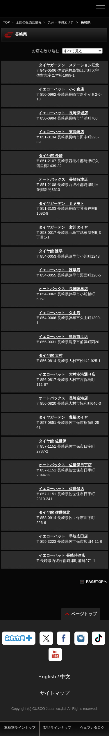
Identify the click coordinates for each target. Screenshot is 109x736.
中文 (65, 676)
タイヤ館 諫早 (50, 251)
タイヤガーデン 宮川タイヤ (63, 227)
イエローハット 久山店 (59, 313)
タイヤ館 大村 (50, 355)
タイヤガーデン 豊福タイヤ (63, 417)
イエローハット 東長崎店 (61, 132)
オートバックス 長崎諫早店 (63, 289)
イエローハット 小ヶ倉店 (61, 89)
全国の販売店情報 (29, 22)
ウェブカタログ (92, 728)
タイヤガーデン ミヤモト (61, 203)
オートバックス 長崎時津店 (63, 179)
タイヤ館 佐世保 (52, 441)
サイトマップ (54, 693)
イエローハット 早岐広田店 (63, 536)
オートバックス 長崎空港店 (63, 398)
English (47, 676)
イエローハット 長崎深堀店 (63, 113)
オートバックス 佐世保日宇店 (65, 465)
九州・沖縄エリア (61, 22)
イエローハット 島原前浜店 (63, 336)
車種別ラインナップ (19, 728)
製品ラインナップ (57, 728)
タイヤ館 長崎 (50, 155)
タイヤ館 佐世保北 (54, 512)
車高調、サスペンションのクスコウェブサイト (24, 10)
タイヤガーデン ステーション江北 (69, 65)
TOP (6, 22)
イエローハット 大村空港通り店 (67, 374)
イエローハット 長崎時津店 (62, 555)
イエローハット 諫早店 (59, 270)
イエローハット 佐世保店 (61, 489)
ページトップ (84, 614)
